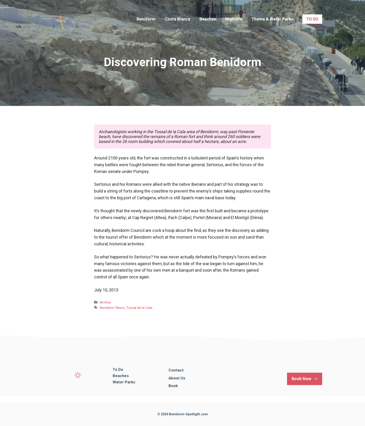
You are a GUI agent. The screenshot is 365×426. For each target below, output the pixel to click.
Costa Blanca (177, 19)
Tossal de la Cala (139, 308)
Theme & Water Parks (272, 19)
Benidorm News (112, 308)
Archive (105, 302)
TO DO (312, 19)
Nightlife (233, 19)
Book (173, 385)
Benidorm (146, 19)
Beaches (207, 19)
